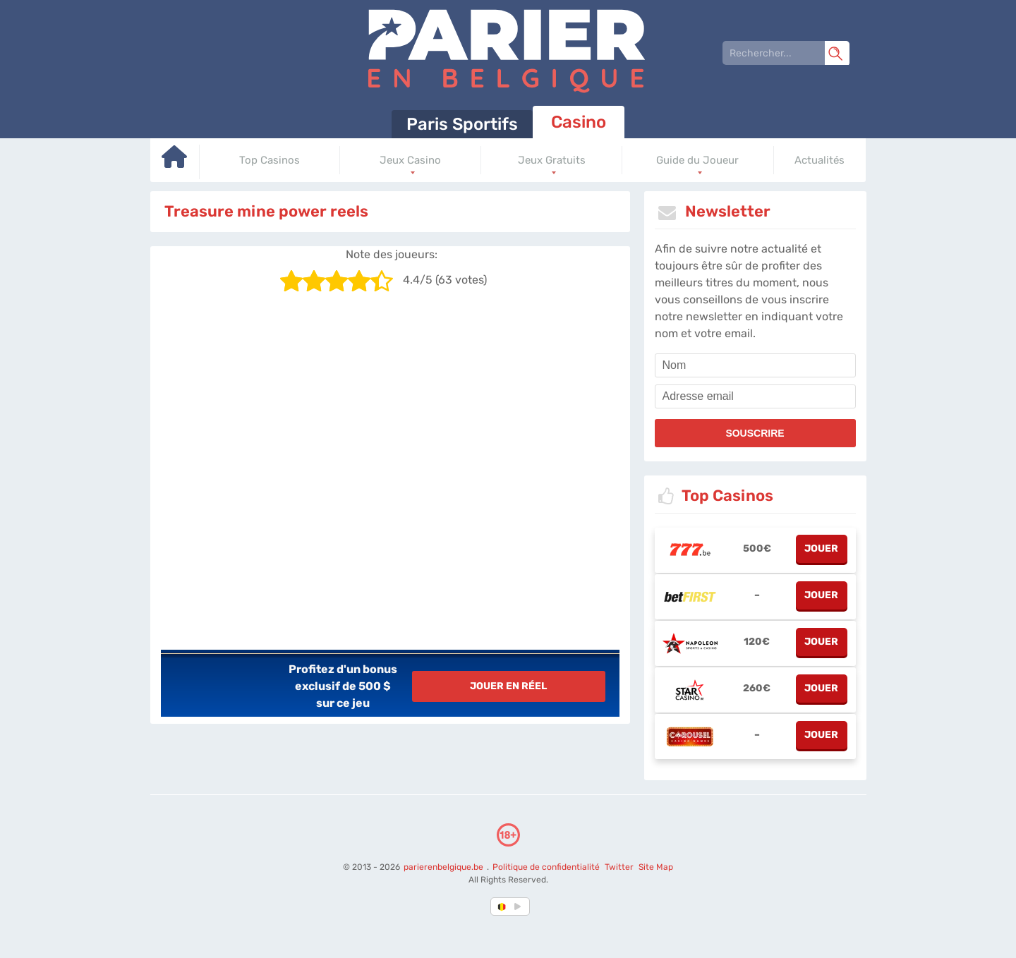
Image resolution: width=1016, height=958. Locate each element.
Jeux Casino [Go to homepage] (410, 160)
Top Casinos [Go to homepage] (269, 160)
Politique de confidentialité (546, 867)
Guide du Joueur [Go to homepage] (697, 160)
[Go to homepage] (175, 162)
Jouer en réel (508, 686)
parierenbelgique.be (444, 867)
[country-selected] (502, 906)
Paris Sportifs (462, 124)
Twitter (618, 867)
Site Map (655, 867)
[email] (755, 396)
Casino (578, 122)
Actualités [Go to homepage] (819, 160)
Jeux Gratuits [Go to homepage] (552, 160)
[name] (755, 365)
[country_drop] (520, 906)
